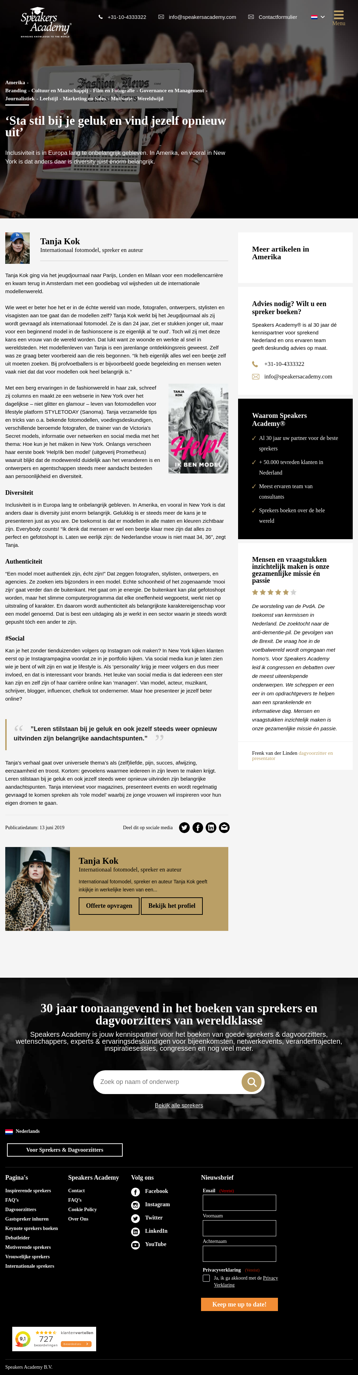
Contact (76, 1190)
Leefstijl (49, 98)
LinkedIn (156, 1231)
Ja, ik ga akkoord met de (246, 1281)
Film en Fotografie (114, 90)
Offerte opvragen (109, 905)
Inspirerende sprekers (28, 1190)
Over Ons (78, 1219)
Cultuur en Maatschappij (59, 90)
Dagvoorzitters (20, 1209)
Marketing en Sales (84, 98)
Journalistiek (20, 98)
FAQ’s (12, 1200)
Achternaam (215, 1241)
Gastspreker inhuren (27, 1219)
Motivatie (122, 98)
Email (218, 1191)
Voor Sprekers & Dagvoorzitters (64, 1150)
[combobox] (179, 1082)
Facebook (156, 1191)
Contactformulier (278, 17)
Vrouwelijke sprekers (27, 1256)
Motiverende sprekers (28, 1247)
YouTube (155, 1244)
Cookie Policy (82, 1209)
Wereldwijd (150, 98)
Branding (16, 90)
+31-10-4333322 (127, 17)
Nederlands (22, 1132)
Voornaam (213, 1215)
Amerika (15, 82)
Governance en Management (171, 90)
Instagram (157, 1204)
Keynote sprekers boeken (31, 1228)
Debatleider (17, 1237)
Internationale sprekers (29, 1266)
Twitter (154, 1218)
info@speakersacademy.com (202, 17)
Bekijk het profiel (171, 905)
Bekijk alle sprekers (179, 1105)
